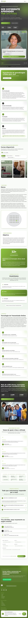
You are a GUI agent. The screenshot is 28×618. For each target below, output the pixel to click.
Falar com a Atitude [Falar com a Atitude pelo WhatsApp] (7, 579)
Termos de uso (3, 605)
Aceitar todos (24, 614)
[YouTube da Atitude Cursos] (6, 590)
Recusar (20, 613)
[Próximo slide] (26, 63)
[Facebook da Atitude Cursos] (4, 590)
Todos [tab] (3, 155)
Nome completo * (5, 540)
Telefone (4, 544)
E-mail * (15, 540)
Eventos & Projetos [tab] (9, 155)
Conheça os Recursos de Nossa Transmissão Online (14, 305)
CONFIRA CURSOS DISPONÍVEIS (14, 56)
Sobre (2, 595)
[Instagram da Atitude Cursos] (2, 590)
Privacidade (3, 604)
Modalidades (3, 596)
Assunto (15, 544)
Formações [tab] (4, 157)
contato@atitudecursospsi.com (9, 527)
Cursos (2, 594)
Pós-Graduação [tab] (18, 155)
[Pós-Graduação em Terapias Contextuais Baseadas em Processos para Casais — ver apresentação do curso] (19, 169)
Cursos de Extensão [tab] (11, 157)
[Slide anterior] (24, 63)
